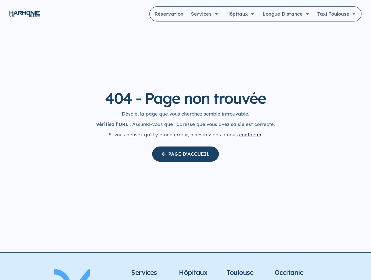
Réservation (169, 14)
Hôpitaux (240, 14)
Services (205, 14)
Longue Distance (286, 14)
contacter (250, 135)
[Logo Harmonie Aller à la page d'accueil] (24, 14)
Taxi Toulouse (336, 14)
